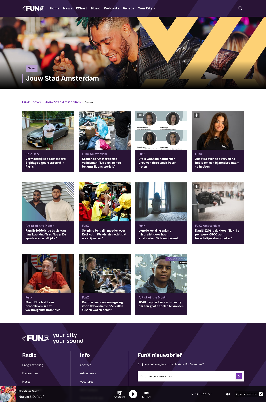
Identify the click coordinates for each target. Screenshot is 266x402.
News (67, 8)
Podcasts (111, 8)
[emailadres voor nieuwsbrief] (191, 376)
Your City (147, 8)
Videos (128, 8)
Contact (85, 365)
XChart (81, 8)
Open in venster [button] (249, 394)
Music (95, 8)
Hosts (26, 381)
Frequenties (30, 373)
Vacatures (86, 381)
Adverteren (88, 373)
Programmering (32, 365)
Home (54, 8)
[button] (119, 394)
